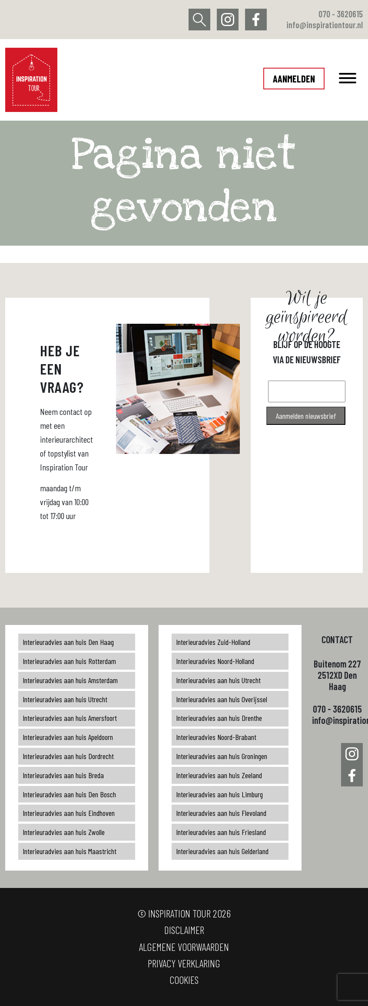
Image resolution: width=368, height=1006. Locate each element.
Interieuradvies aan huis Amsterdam (70, 680)
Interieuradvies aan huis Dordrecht (68, 756)
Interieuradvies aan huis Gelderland (222, 851)
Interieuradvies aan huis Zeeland (219, 775)
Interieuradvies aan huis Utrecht (65, 699)
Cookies (184, 979)
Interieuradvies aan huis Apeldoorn (68, 737)
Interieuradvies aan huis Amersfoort (70, 718)
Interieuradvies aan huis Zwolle (64, 832)
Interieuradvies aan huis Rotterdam (69, 661)
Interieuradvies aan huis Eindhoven (69, 813)
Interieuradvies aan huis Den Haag (68, 642)
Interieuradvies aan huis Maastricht (69, 851)
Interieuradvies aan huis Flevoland (221, 813)
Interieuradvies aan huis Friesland (221, 832)
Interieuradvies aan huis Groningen (221, 756)
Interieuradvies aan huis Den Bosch (69, 794)
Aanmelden (294, 78)
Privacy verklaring (184, 963)
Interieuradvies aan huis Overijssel (221, 699)
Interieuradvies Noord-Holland (215, 661)
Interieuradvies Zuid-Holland (213, 642)
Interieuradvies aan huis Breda (63, 775)
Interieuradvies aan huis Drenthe (219, 718)
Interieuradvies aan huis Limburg (219, 794)
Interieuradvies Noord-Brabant (216, 737)
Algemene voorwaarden (184, 946)
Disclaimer (184, 930)
